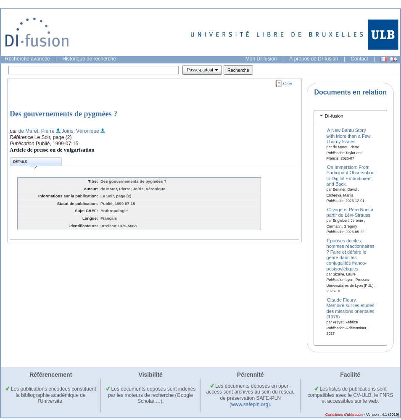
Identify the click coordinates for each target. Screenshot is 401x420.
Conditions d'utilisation (344, 414)
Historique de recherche (89, 59)
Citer (288, 83)
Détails (26, 163)
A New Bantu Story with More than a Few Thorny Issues (349, 136)
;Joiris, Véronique (79, 131)
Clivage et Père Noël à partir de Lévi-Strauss (350, 212)
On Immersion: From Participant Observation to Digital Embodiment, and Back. (351, 175)
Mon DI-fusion (261, 59)
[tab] (350, 116)
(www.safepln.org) (250, 404)
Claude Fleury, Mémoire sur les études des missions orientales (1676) (351, 308)
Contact (359, 59)
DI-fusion (334, 115)
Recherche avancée (27, 59)
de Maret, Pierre (36, 131)
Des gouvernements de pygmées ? (63, 114)
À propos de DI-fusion (313, 59)
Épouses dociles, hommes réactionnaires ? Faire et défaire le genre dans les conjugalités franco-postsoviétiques (351, 254)
